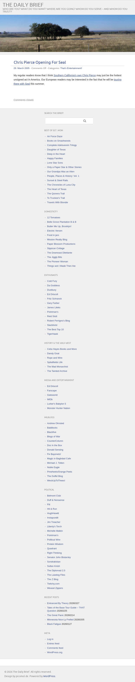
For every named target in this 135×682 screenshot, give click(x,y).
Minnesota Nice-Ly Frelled (60, 619)
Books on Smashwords (58, 140)
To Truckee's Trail (56, 198)
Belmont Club (54, 495)
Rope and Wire (54, 357)
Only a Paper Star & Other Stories (64, 167)
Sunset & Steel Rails (57, 180)
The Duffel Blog (55, 476)
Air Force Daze (54, 136)
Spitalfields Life (54, 362)
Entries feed (53, 643)
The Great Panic (55, 615)
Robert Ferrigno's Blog (58, 320)
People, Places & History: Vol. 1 (63, 176)
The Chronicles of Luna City (61, 184)
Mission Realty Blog (57, 239)
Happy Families (55, 158)
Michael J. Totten (55, 463)
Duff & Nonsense (55, 500)
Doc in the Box (54, 445)
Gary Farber (53, 303)
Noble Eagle (53, 467)
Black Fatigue (54, 624)
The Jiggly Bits (54, 257)
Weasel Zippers (55, 588)
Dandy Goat (53, 353)
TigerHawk (52, 334)
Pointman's (52, 312)
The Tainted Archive (57, 371)
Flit (48, 504)
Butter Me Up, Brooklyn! (59, 226)
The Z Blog (52, 579)
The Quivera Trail (56, 193)
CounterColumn (55, 441)
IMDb (50, 399)
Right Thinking (54, 553)
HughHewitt (53, 513)
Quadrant (52, 548)
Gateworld (52, 395)
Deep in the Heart (56, 154)
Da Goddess (53, 285)
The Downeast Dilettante (59, 252)
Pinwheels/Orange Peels (59, 471)
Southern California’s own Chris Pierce (75, 75)
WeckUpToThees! (56, 480)
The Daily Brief (23, 5)
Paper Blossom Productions (61, 244)
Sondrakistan (53, 561)
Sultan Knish (53, 566)
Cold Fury (52, 281)
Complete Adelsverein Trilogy (62, 145)
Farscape (52, 390)
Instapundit (52, 517)
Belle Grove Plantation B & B (61, 222)
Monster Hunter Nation (58, 408)
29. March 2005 (22, 68)
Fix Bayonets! (54, 454)
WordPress (49, 676)
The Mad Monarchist (57, 366)
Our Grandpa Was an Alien (60, 171)
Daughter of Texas (56, 149)
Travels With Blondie (57, 202)
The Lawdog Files (56, 575)
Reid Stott (52, 316)
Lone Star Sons (55, 162)
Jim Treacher (53, 522)
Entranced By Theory (58, 603)
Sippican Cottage (56, 248)
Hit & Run (52, 509)
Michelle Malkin (55, 531)
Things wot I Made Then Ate (61, 266)
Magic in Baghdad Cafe (59, 458)
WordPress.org (54, 652)
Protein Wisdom (55, 544)
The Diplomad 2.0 (56, 570)
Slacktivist (52, 325)
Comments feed (55, 648)
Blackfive (51, 432)
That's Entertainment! (71, 68)
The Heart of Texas (56, 189)
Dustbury (51, 290)
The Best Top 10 (55, 329)
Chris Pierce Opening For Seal (40, 63)
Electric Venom (54, 230)
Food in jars (53, 235)
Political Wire (53, 539)
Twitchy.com (53, 583)
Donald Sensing (55, 449)
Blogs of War (53, 436)
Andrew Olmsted (55, 423)
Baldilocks (52, 427)
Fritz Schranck (54, 298)
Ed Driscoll (52, 294)
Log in (50, 639)
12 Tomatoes (53, 217)
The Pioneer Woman (57, 261)
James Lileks (53, 307)
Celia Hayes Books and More (62, 349)
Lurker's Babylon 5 (56, 403)
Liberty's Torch (54, 526)
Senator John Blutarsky (59, 557)
